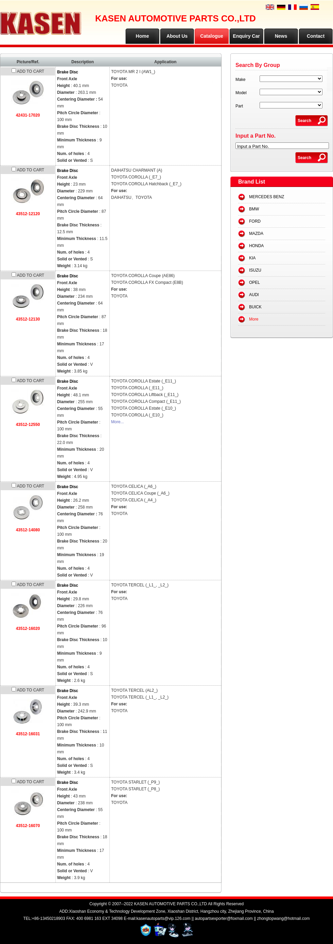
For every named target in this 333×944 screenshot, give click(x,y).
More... (117, 421)
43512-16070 (28, 825)
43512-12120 (28, 213)
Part (239, 106)
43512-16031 (28, 734)
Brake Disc (67, 72)
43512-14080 (28, 530)
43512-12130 (28, 319)
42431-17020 (28, 115)
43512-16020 (28, 628)
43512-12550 (28, 424)
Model (241, 92)
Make (240, 79)
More (253, 319)
